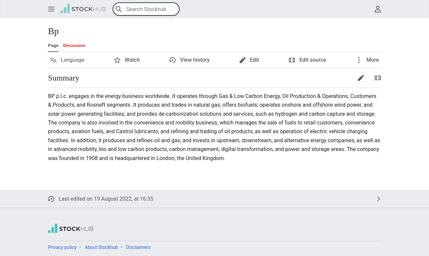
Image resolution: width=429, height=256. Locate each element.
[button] (51, 9)
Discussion (74, 45)
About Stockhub (101, 247)
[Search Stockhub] (146, 9)
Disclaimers (138, 247)
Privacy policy (62, 247)
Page (53, 45)
